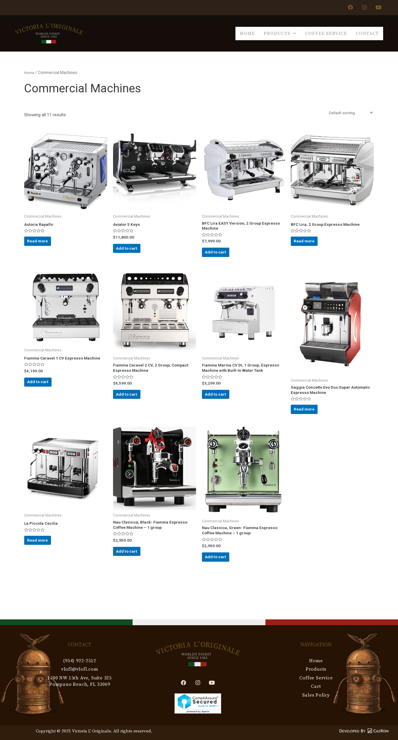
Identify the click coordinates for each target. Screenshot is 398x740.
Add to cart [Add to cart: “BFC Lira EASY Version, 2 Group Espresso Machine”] (222, 256)
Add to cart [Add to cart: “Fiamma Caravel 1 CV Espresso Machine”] (44, 397)
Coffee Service (308, 32)
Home (204, 32)
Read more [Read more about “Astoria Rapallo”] (44, 244)
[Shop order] (348, 112)
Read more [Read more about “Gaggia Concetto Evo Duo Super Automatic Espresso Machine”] (311, 420)
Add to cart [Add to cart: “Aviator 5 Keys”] (133, 251)
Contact (361, 32)
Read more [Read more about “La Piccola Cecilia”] (44, 558)
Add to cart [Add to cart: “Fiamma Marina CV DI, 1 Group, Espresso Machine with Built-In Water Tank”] (222, 411)
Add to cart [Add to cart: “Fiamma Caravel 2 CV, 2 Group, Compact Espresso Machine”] (133, 405)
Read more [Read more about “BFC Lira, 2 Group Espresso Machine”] (311, 244)
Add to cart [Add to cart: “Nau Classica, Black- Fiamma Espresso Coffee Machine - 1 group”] (133, 569)
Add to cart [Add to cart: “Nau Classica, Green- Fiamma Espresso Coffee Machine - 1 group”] (222, 575)
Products (249, 32)
